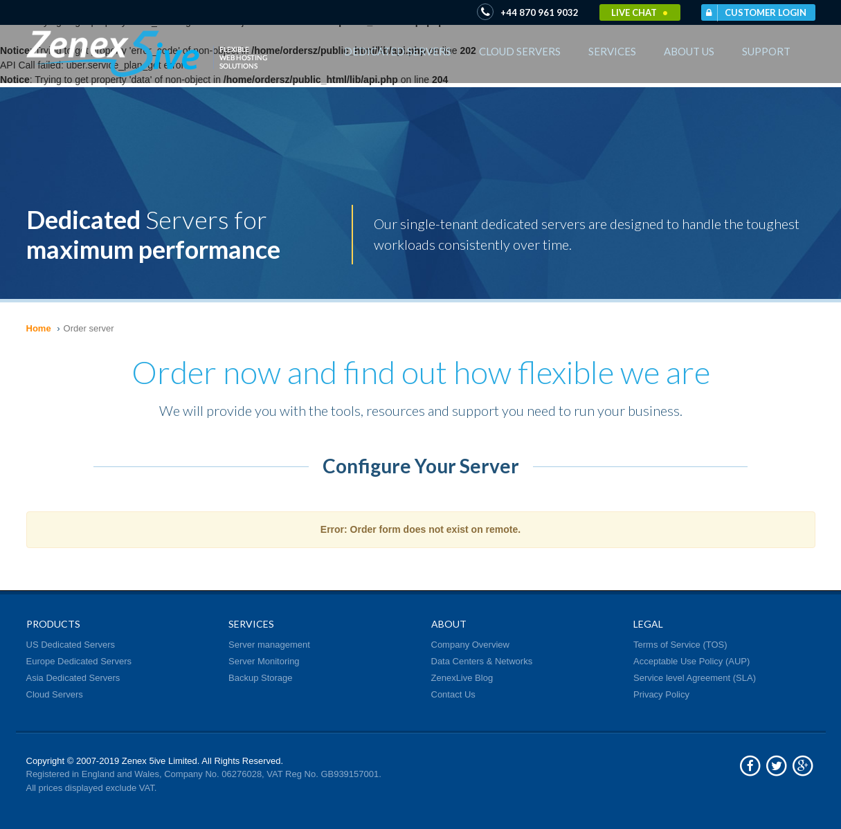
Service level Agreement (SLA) (694, 678)
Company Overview (470, 644)
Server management (269, 644)
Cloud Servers (520, 51)
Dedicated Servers (397, 51)
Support (766, 51)
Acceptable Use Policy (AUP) (691, 661)
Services (612, 51)
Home (38, 328)
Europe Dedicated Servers (79, 661)
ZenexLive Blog (462, 678)
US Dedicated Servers (71, 644)
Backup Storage (260, 678)
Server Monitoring (264, 661)
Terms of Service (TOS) (680, 644)
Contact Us (453, 694)
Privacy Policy (661, 694)
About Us (689, 51)
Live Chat (639, 12)
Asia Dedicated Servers (73, 678)
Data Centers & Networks (482, 661)
